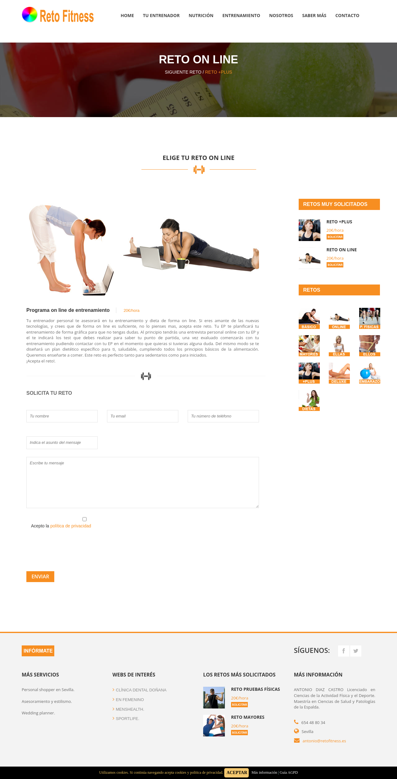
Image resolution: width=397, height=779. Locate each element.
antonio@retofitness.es (324, 741)
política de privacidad (70, 525)
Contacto (347, 15)
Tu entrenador (161, 15)
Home (127, 15)
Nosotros (281, 15)
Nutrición (201, 15)
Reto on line (342, 250)
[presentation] (73, 547)
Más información (264, 772)
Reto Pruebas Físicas (255, 689)
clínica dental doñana (140, 690)
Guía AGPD (289, 772)
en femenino (128, 699)
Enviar (40, 576)
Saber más (314, 15)
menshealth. (129, 709)
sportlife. (126, 718)
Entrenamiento (241, 15)
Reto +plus (218, 72)
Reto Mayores (248, 717)
